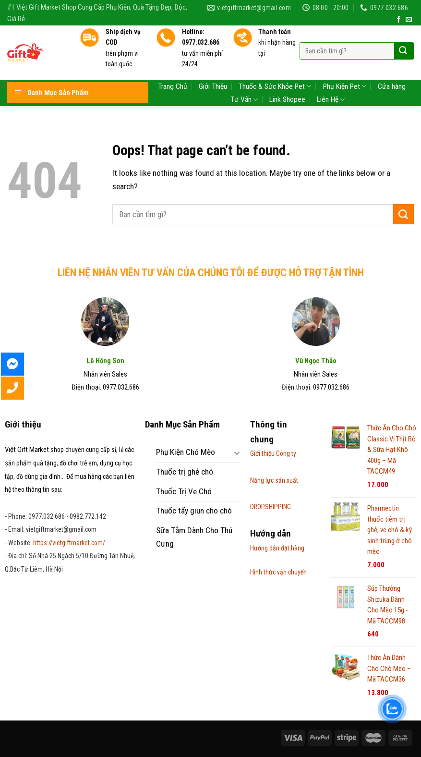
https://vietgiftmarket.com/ (69, 543)
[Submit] (403, 214)
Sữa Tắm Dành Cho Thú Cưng (194, 537)
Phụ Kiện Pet (344, 63)
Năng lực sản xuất (274, 480)
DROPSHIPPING (270, 507)
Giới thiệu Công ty (273, 453)
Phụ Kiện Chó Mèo (185, 452)
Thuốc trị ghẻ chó (184, 471)
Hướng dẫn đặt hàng (277, 548)
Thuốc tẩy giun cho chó (194, 510)
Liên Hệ (331, 76)
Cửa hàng (392, 63)
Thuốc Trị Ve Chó (184, 491)
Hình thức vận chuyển (278, 572)
